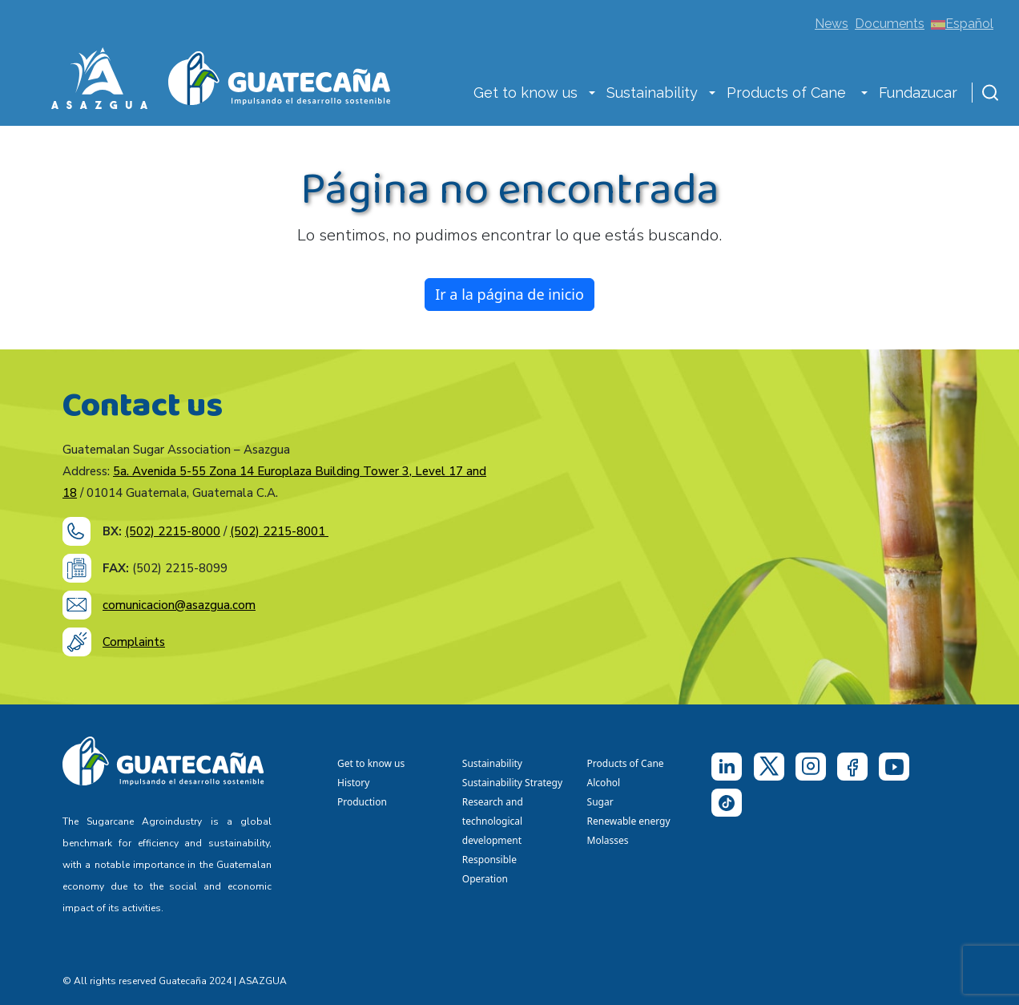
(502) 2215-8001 (279, 531)
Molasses (608, 840)
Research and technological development (494, 821)
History (353, 782)
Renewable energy (630, 821)
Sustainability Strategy (512, 782)
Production (362, 802)
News (831, 23)
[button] (592, 94)
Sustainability (652, 92)
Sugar (600, 802)
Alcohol (604, 782)
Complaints (134, 642)
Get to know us (525, 92)
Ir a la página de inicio (509, 294)
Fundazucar (918, 92)
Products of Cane (788, 92)
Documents (889, 23)
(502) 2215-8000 (172, 531)
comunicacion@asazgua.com (179, 605)
